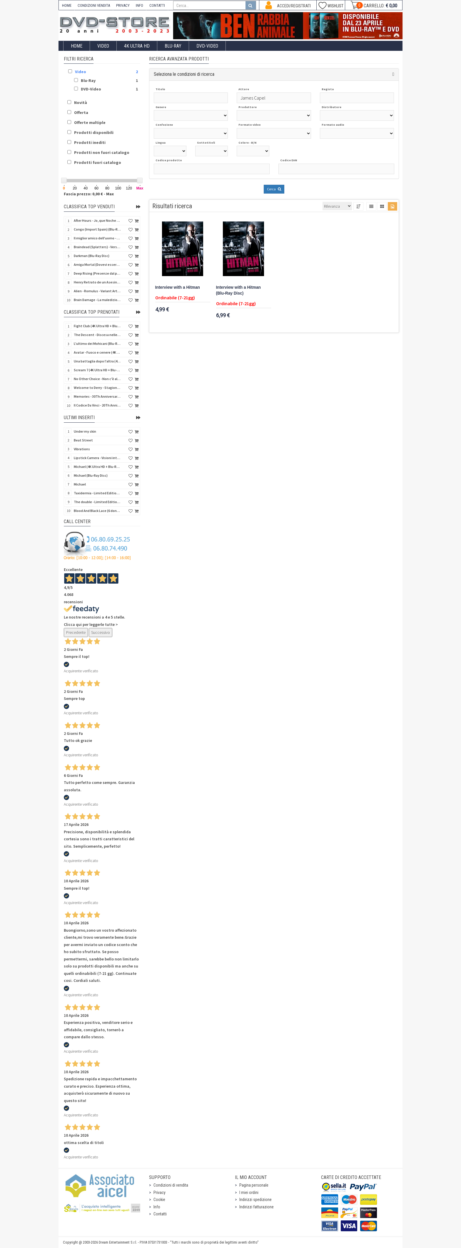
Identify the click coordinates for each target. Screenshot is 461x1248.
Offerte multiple (90, 122)
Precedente (76, 632)
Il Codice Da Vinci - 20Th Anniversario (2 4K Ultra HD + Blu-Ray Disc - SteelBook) (97, 405)
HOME (66, 5)
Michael (80, 484)
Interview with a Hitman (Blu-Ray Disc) (238, 290)
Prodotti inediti (90, 142)
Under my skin (85, 431)
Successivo (100, 632)
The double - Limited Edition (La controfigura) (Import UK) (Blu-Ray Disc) (97, 502)
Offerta (81, 112)
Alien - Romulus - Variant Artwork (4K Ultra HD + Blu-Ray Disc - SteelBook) (97, 291)
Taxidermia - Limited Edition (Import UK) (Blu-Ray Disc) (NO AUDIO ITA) (97, 493)
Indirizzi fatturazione (256, 1207)
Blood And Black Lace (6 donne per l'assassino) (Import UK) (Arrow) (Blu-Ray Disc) (97, 510)
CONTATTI (157, 5)
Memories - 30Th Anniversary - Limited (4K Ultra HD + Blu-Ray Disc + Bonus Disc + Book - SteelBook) (97, 396)
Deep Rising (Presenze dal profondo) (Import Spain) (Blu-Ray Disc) (97, 273)
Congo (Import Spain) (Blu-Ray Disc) (97, 229)
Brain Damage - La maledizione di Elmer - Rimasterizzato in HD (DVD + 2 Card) (97, 300)
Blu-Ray (173, 46)
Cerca (274, 189)
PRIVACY (123, 5)
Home (76, 46)
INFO (139, 5)
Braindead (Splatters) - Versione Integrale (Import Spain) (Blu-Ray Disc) (97, 247)
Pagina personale (253, 1185)
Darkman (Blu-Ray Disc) (91, 255)
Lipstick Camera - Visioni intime (97, 458)
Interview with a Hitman (177, 287)
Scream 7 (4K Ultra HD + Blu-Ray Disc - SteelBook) (97, 370)
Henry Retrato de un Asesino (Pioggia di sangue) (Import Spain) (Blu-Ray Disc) (97, 282)
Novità (80, 102)
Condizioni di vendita (170, 1185)
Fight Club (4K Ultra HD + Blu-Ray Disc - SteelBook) (97, 326)
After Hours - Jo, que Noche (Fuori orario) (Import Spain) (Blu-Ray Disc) (97, 220)
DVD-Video (207, 46)
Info (156, 1207)
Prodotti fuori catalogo (97, 162)
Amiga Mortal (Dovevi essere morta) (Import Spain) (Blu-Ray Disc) (97, 264)
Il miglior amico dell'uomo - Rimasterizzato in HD (97, 238)
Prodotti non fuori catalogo (101, 152)
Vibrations (82, 449)
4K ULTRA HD (137, 46)
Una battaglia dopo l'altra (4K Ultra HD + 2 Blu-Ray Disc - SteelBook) (97, 361)
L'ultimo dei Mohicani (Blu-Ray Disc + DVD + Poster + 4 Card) (97, 343)
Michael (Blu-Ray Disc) (91, 475)
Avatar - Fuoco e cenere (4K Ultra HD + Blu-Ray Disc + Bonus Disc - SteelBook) (97, 352)
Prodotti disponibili (93, 132)
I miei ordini (248, 1192)
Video (103, 46)
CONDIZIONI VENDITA (94, 5)
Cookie (159, 1199)
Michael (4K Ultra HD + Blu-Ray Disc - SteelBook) (97, 466)
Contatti (160, 1214)
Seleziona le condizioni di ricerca (184, 74)
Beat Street (83, 440)
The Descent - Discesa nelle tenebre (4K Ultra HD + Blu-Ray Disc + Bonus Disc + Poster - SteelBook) (97, 334)
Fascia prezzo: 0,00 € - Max (89, 193)
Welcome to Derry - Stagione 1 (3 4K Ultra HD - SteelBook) (97, 387)
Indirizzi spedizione (255, 1199)
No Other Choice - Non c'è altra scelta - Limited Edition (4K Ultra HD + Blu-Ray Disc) (97, 379)
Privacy (159, 1192)
